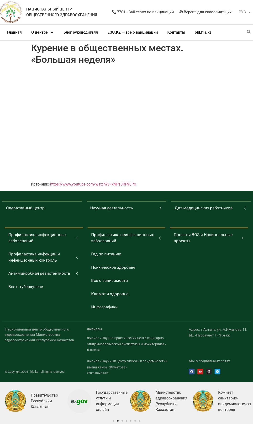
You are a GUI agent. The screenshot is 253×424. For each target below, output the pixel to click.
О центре (42, 32)
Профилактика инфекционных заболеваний (37, 237)
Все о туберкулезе (25, 286)
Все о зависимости (109, 280)
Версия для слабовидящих (205, 12)
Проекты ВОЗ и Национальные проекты (203, 237)
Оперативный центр (25, 208)
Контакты (176, 32)
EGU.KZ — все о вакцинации (132, 32)
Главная (14, 32)
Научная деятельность (111, 208)
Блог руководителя (80, 32)
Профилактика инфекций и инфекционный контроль (34, 257)
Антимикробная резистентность (39, 273)
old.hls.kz (203, 32)
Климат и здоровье (109, 293)
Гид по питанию (106, 254)
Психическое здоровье (113, 267)
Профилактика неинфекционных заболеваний (122, 237)
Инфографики (104, 307)
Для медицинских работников (204, 208)
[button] (113, 421)
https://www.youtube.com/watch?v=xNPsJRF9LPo (93, 184)
